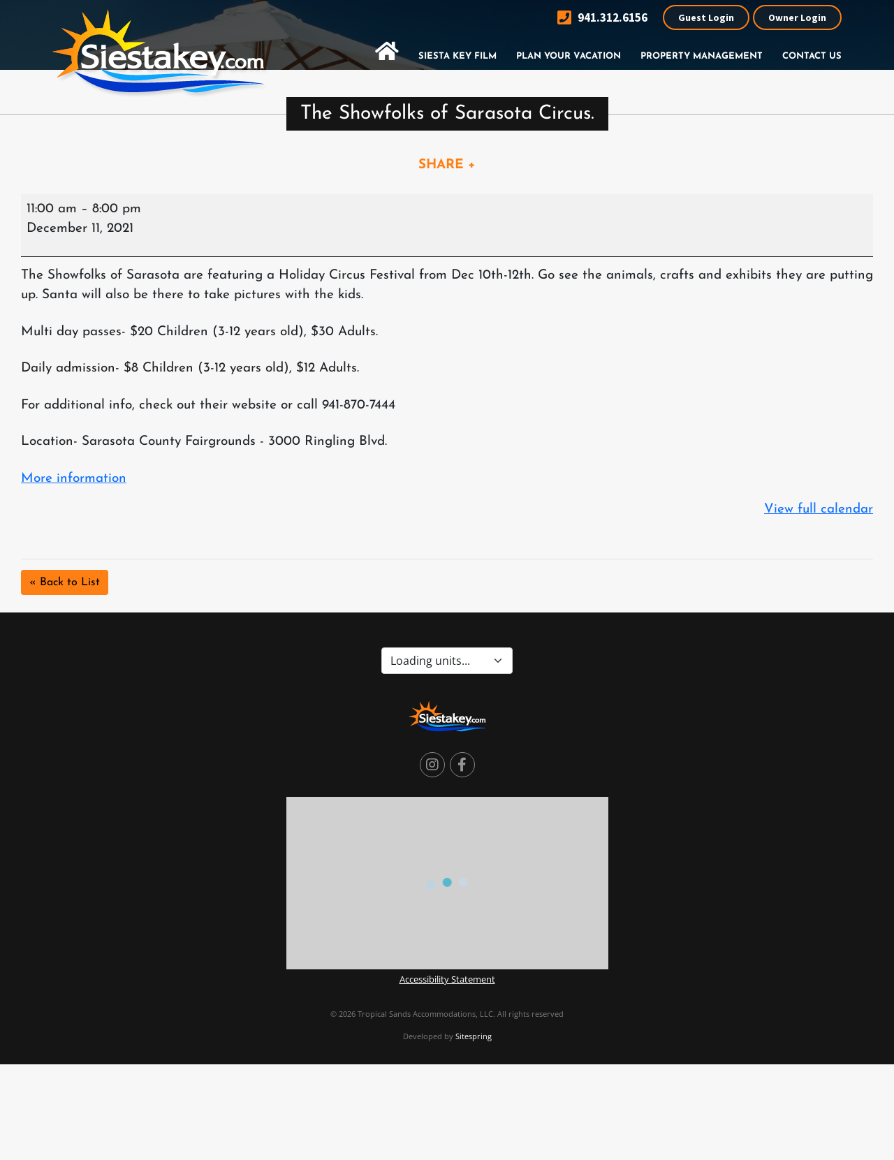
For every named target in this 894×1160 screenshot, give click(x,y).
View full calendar (818, 509)
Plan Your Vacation (568, 56)
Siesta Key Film (457, 56)
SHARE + (447, 165)
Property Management (701, 56)
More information (73, 478)
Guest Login (706, 17)
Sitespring (473, 1036)
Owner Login (797, 17)
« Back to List (64, 582)
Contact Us (812, 56)
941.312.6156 (602, 18)
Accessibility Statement (447, 979)
